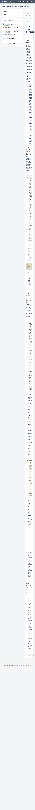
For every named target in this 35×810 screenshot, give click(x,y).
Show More (12, 43)
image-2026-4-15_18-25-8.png (12, 31)
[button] (30, 13)
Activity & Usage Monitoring (11, 24)
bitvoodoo (17, 666)
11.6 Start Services (30, 29)
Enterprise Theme (26, 665)
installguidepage (30, 655)
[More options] (31, 11)
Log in (32, 1)
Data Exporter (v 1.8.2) (10, 34)
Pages (27, 13)
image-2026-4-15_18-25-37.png (12, 27)
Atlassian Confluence (14, 665)
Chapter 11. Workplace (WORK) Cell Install (28, 18)
